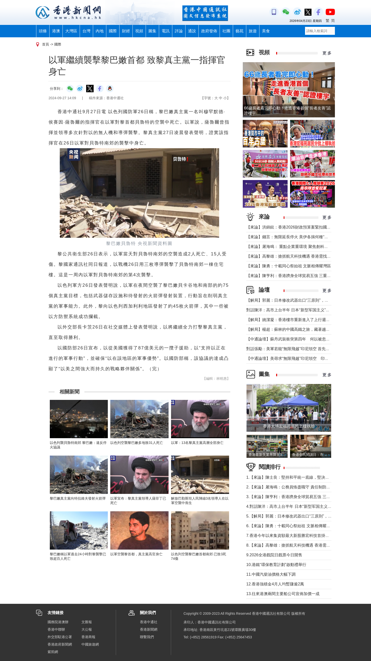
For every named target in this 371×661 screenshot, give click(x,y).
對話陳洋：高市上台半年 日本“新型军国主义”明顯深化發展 (298, 310)
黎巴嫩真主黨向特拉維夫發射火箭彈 (78, 498)
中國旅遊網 (90, 644)
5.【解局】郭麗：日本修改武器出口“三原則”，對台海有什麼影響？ (305, 516)
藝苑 (240, 31)
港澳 (56, 31)
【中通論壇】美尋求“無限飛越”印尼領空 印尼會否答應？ (297, 358)
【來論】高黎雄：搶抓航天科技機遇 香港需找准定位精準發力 (300, 256)
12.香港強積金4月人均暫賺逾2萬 (275, 584)
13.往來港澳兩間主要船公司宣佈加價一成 (282, 594)
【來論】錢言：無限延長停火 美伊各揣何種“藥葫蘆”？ (294, 237)
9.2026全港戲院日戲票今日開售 (274, 555)
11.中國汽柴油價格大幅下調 (271, 574)
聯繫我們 (147, 637)
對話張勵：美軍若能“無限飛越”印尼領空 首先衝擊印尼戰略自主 (302, 349)
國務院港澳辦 (58, 622)
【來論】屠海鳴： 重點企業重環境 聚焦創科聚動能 (291, 246)
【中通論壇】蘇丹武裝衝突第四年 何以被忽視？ (290, 339)
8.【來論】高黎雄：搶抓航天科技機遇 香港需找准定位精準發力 (302, 545)
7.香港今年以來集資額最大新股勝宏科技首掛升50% (293, 535)
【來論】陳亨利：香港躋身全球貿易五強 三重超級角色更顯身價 (302, 276)
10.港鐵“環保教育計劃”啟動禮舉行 (276, 565)
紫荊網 (53, 652)
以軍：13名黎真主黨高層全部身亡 (199, 443)
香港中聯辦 (56, 629)
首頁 (45, 44)
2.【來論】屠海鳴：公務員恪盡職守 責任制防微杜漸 (292, 487)
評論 (179, 31)
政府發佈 (209, 31)
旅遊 (253, 31)
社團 (226, 31)
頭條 (43, 31)
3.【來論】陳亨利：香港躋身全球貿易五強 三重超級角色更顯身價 (304, 497)
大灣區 (71, 31)
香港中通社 (148, 622)
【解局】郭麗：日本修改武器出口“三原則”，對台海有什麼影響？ (303, 300)
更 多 (326, 53)
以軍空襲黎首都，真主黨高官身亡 (136, 554)
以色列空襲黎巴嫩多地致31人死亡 (136, 443)
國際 (113, 31)
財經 (126, 31)
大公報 (86, 629)
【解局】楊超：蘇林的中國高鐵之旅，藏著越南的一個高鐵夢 (300, 329)
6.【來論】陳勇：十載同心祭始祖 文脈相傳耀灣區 (290, 526)
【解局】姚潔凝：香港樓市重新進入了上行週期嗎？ (292, 320)
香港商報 (88, 637)
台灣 (86, 31)
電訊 (166, 31)
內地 (100, 31)
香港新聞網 (148, 629)
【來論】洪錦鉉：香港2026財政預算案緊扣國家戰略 (292, 227)
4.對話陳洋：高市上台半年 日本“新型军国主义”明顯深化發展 (299, 506)
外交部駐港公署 (60, 637)
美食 (266, 31)
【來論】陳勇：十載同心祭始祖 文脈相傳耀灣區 (288, 266)
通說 (192, 31)
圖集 (152, 31)
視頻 (139, 31)
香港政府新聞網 (60, 644)
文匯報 (86, 622)
